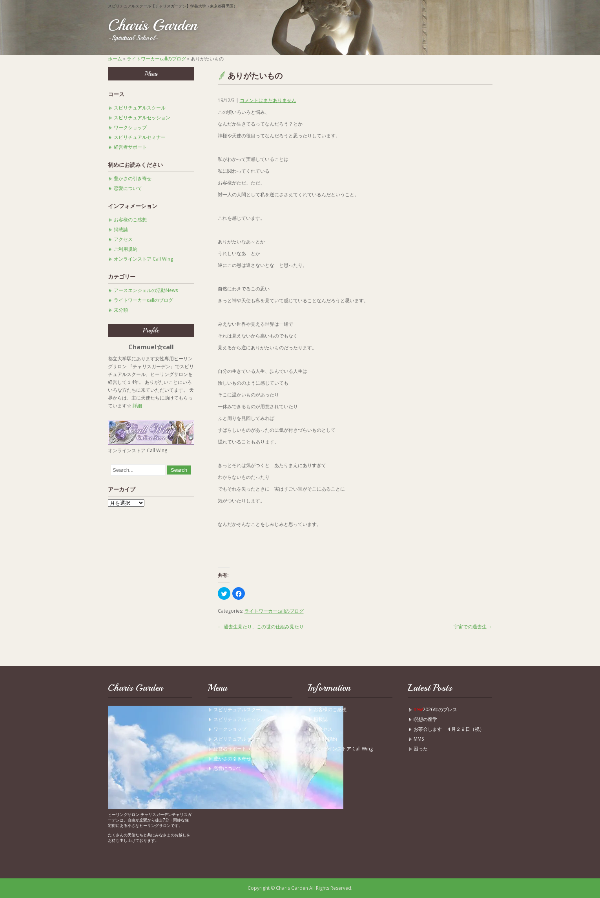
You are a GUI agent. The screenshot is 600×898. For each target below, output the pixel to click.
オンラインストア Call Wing (143, 259)
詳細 (137, 405)
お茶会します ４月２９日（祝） (449, 729)
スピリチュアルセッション (142, 117)
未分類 (121, 310)
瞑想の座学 (425, 719)
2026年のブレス (435, 709)
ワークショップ (130, 127)
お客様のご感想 (130, 219)
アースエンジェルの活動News (146, 290)
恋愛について (128, 188)
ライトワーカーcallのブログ (156, 58)
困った (423, 748)
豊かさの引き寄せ (132, 178)
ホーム (115, 58)
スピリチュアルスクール (140, 107)
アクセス (123, 239)
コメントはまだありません (268, 100)
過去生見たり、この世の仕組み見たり (261, 626)
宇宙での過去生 (473, 626)
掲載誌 (121, 229)
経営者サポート (130, 147)
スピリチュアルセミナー (140, 137)
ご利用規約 (125, 249)
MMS (419, 739)
